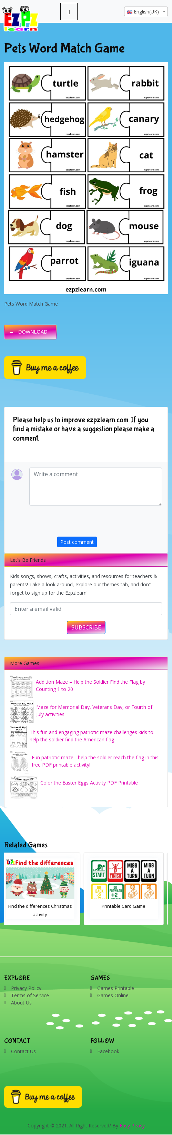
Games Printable (115, 988)
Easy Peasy (132, 1125)
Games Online (113, 995)
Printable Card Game (128, 906)
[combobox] (146, 11)
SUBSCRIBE (86, 627)
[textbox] (146, 12)
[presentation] (109, 523)
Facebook (108, 1051)
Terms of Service (30, 995)
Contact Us (23, 1051)
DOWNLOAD (33, 332)
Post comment (77, 542)
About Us (21, 1002)
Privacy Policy (26, 988)
